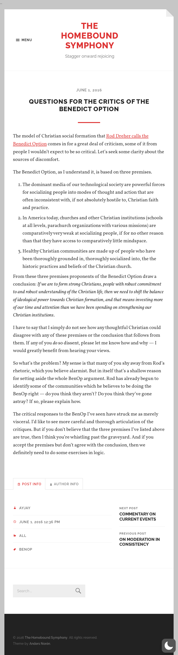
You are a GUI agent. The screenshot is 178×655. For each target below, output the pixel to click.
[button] (169, 646)
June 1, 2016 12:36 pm (39, 521)
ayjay (25, 508)
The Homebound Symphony (89, 35)
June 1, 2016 (89, 90)
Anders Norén (39, 643)
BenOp (25, 549)
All (22, 535)
